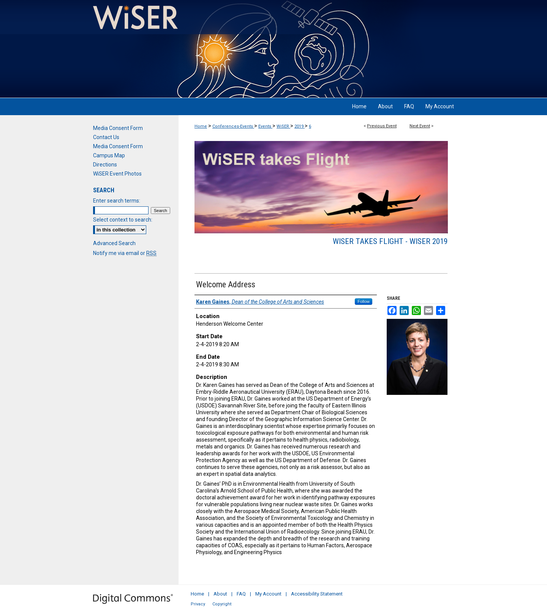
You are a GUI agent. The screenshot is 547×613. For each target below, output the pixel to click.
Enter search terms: (116, 201)
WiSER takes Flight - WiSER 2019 (390, 241)
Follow (363, 301)
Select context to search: (122, 220)
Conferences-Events (233, 126)
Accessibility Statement (317, 594)
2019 (299, 126)
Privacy (198, 604)
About (220, 594)
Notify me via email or (125, 253)
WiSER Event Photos (117, 174)
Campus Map (109, 155)
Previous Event (382, 126)
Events (265, 126)
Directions (105, 165)
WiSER (283, 126)
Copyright (221, 604)
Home (200, 126)
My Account (268, 594)
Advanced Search (114, 243)
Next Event (419, 126)
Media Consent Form (118, 128)
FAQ (241, 594)
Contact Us (106, 137)
